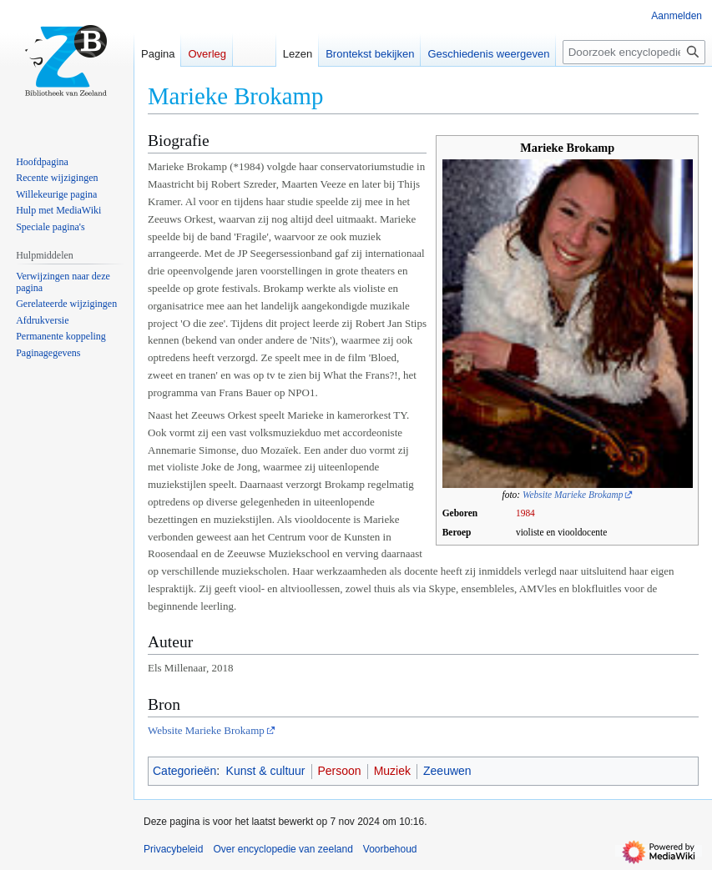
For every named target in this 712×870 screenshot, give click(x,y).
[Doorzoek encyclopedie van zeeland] (634, 52)
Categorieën (184, 770)
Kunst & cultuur (266, 770)
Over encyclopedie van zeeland (282, 849)
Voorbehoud (390, 849)
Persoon (339, 770)
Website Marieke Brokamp (573, 495)
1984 (525, 513)
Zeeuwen (447, 770)
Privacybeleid (173, 849)
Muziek (392, 770)
